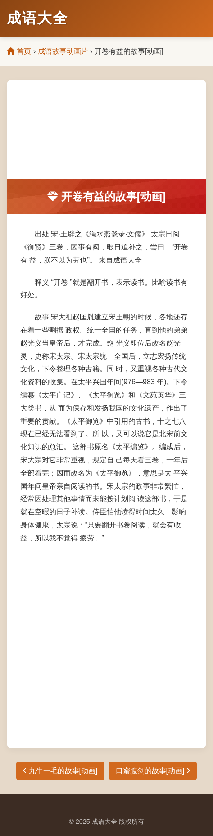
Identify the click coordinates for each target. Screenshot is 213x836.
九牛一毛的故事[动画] (60, 771)
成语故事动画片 (63, 51)
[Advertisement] (106, 129)
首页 (19, 51)
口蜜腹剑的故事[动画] (153, 771)
